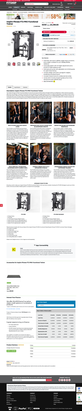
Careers (55, 397)
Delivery (8, 395)
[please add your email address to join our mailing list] (29, 380)
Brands (8, 402)
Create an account (68, 0)
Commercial (33, 397)
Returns (8, 397)
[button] (9, 45)
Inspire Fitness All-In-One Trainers (36, 12)
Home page (9, 12)
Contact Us (32, 395)
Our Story (56, 395)
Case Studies (33, 398)
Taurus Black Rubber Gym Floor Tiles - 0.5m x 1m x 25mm (57, 49)
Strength (15, 12)
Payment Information (11, 400)
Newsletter (9, 404)
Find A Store (33, 400)
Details (72, 35)
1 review (14, 26)
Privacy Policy (57, 400)
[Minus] (69, 32)
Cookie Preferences (58, 402)
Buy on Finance (10, 398)
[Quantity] (72, 32)
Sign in (74, 0)
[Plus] (74, 32)
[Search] (36, 4)
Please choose (46, 29)
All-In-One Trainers (22, 12)
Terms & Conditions (58, 398)
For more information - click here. (13, 309)
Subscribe (49, 380)
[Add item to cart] (54, 32)
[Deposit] (56, 306)
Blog (55, 404)
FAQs (31, 402)
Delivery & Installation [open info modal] (49, 41)
